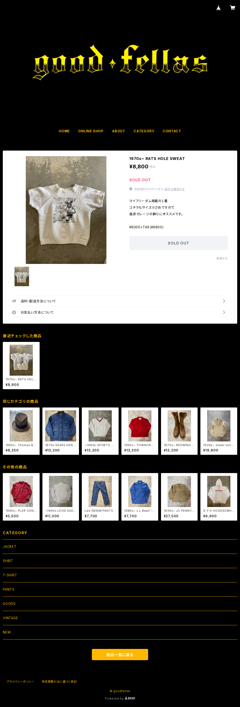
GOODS (9, 604)
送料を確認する (175, 189)
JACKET (10, 546)
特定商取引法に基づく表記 (59, 681)
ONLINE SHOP (91, 131)
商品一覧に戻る (120, 654)
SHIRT (8, 561)
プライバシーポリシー (20, 681)
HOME (64, 131)
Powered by (120, 698)
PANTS (9, 589)
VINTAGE (10, 618)
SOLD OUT (178, 243)
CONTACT (172, 131)
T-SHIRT (10, 575)
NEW (7, 632)
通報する (222, 258)
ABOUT (118, 131)
